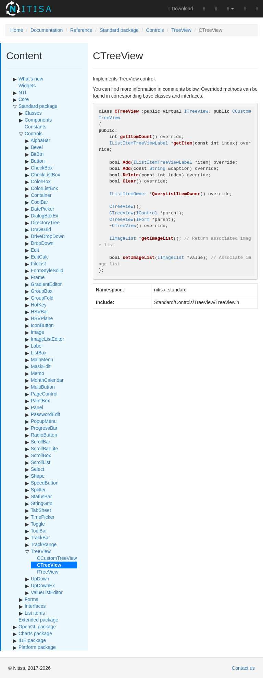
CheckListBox (45, 174)
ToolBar (39, 530)
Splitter (38, 489)
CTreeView (121, 206)
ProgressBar (44, 428)
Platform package (37, 647)
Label (36, 346)
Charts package (35, 633)
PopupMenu (44, 421)
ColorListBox (44, 188)
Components (38, 120)
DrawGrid (41, 229)
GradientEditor (46, 284)
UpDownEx (43, 585)
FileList (38, 263)
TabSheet (41, 510)
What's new (30, 78)
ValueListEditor (47, 592)
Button (38, 161)
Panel (37, 407)
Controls (155, 30)
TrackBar (40, 537)
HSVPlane (42, 318)
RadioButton (44, 435)
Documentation (46, 30)
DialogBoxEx (44, 215)
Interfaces (35, 606)
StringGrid (41, 503)
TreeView (181, 30)
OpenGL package (37, 626)
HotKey (39, 304)
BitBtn (37, 154)
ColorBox (41, 181)
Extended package (38, 620)
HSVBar (39, 311)
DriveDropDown (48, 236)
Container (41, 195)
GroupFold (42, 298)
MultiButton (43, 387)
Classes (33, 113)
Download (180, 8)
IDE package (32, 640)
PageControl (44, 394)
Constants (35, 126)
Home (16, 30)
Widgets (27, 85)
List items (35, 613)
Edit (35, 250)
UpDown (40, 578)
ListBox (39, 352)
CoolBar (39, 202)
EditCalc (40, 257)
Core (23, 99)
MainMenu (42, 359)
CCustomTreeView (57, 558)
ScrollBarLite (44, 448)
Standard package (119, 30)
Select (37, 469)
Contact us (243, 668)
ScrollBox (41, 455)
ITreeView (47, 572)
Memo (37, 373)
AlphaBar (40, 140)
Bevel (37, 147)
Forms (31, 599)
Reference (81, 30)
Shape (38, 476)
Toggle (38, 524)
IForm (142, 219)
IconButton (42, 325)
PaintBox (40, 400)
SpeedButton (45, 483)
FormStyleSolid (47, 270)
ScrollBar (40, 441)
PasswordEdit (45, 414)
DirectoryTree (45, 222)
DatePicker (42, 209)
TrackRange (44, 544)
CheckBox (42, 168)
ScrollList (40, 462)
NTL (22, 92)
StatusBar (41, 496)
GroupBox (41, 291)
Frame (38, 277)
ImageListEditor (47, 339)
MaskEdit (41, 366)
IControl (146, 213)
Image (37, 332)
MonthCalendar (47, 380)
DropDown (42, 243)
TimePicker (43, 517)
